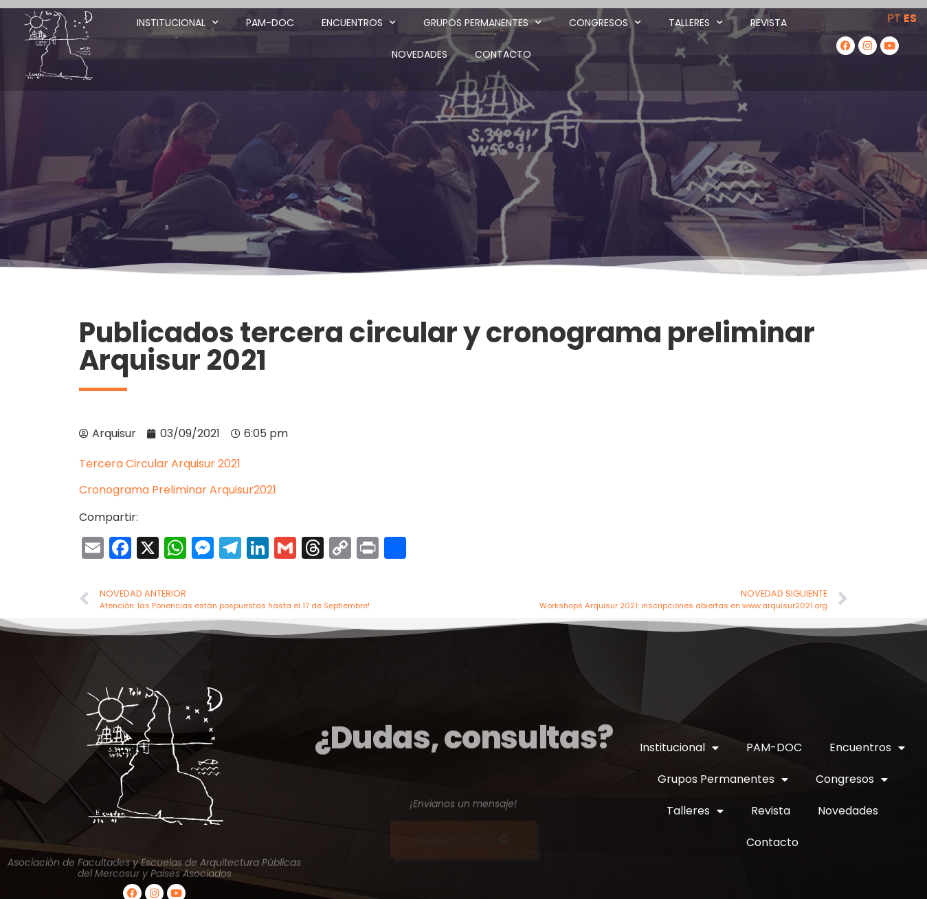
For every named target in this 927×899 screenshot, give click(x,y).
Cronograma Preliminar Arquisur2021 (177, 490)
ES (910, 18)
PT (894, 18)
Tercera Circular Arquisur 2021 (160, 463)
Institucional (178, 22)
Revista (768, 23)
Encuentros (359, 22)
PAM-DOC (270, 23)
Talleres (696, 22)
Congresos (605, 22)
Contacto (503, 54)
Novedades (419, 54)
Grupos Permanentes (482, 22)
